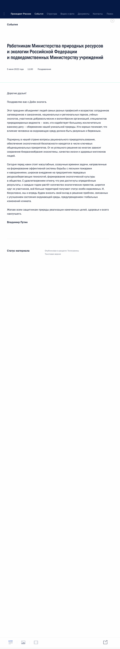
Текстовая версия (53, 254)
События (12, 24)
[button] (5, 4)
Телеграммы (73, 250)
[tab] (10, 642)
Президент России (21, 4)
